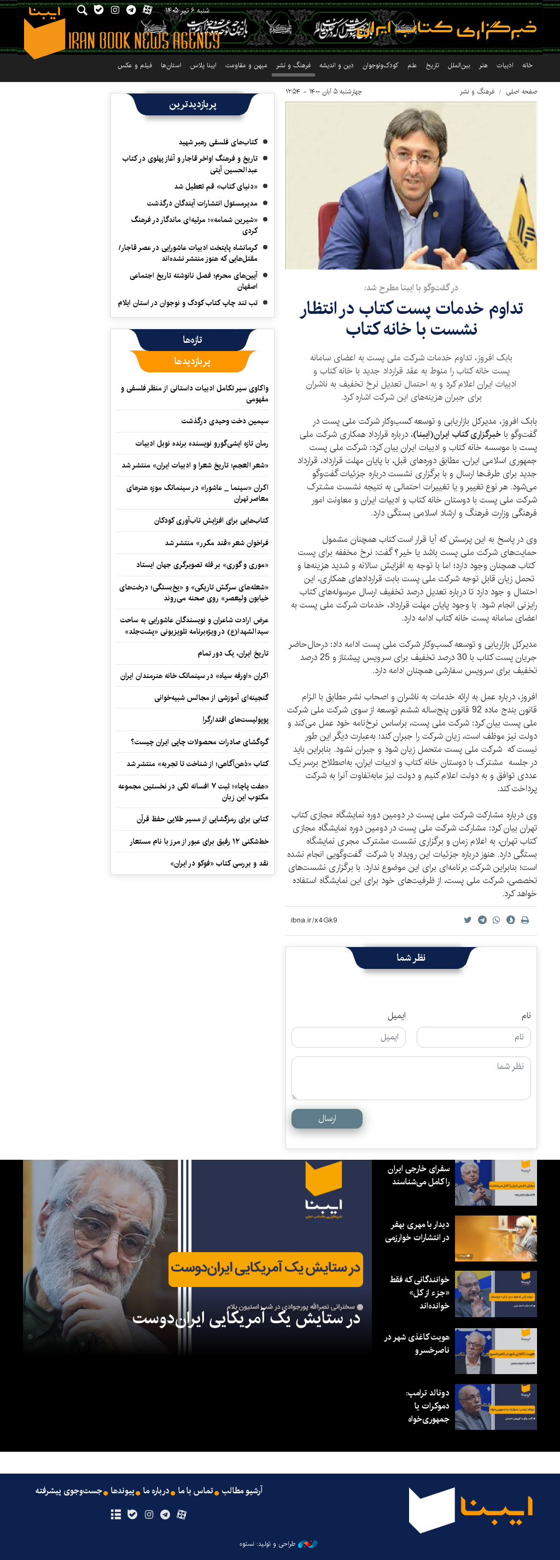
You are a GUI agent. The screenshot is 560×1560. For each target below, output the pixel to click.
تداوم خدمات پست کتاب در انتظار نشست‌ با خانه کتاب (411, 319)
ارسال (327, 1118)
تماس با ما (196, 1491)
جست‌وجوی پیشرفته (67, 1491)
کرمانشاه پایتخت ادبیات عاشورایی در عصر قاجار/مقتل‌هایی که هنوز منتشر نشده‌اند (188, 253)
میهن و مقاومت (246, 65)
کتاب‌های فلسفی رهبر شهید (218, 142)
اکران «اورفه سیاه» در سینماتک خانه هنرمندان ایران (194, 676)
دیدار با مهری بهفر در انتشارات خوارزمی (416, 1231)
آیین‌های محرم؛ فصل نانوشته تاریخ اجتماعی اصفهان (194, 281)
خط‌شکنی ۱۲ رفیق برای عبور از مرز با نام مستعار (199, 841)
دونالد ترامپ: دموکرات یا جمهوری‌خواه (427, 1406)
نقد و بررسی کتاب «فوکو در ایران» (219, 863)
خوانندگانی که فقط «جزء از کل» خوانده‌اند (419, 1292)
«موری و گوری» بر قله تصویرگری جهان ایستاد (202, 565)
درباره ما (156, 1491)
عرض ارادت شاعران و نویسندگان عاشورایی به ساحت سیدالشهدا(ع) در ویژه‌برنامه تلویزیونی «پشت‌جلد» (194, 625)
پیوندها (122, 1491)
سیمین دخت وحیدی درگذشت (225, 421)
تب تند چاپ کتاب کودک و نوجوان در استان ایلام (188, 303)
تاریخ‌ (432, 65)
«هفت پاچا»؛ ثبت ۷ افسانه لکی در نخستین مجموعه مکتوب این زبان (193, 791)
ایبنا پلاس (203, 65)
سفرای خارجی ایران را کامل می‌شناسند (418, 1175)
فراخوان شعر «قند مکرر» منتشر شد (217, 543)
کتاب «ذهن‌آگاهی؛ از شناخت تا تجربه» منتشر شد (197, 764)
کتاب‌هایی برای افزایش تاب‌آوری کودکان (211, 521)
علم (412, 65)
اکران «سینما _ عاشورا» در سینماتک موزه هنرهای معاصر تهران (197, 493)
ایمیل (397, 1016)
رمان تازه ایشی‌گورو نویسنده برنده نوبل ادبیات (202, 443)
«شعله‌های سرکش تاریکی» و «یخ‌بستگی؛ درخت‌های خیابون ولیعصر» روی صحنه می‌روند (194, 592)
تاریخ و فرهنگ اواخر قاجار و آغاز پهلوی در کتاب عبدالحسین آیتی (190, 164)
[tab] (193, 340)
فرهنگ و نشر (293, 65)
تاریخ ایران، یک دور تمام (233, 653)
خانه (527, 65)
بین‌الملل (459, 65)
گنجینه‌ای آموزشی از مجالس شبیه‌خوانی (211, 698)
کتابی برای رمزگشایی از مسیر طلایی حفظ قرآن (203, 819)
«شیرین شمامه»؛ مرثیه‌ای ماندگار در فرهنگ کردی (194, 225)
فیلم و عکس (135, 65)
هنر (483, 65)
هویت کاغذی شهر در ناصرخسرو (416, 1344)
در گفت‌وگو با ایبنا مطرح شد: (411, 288)
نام (526, 1016)
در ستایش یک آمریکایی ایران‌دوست (246, 1318)
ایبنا (447, 30)
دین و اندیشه (336, 65)
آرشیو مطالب (243, 1491)
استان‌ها (171, 65)
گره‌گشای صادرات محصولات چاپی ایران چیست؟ (200, 742)
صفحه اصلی (521, 91)
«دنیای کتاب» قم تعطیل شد (216, 186)
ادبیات (505, 65)
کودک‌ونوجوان (381, 65)
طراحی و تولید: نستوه (279, 1544)
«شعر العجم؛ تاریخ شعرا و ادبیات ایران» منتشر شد (195, 465)
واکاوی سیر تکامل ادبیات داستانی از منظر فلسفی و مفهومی (195, 393)
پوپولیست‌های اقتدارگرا (236, 720)
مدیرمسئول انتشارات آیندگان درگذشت (202, 203)
